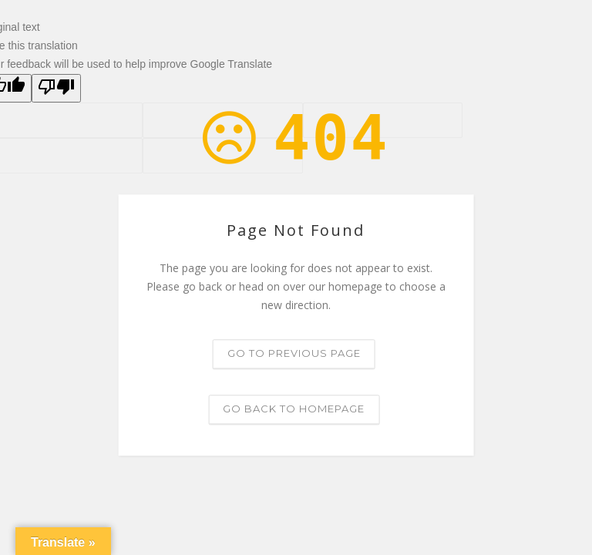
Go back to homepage (294, 409)
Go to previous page (294, 354)
